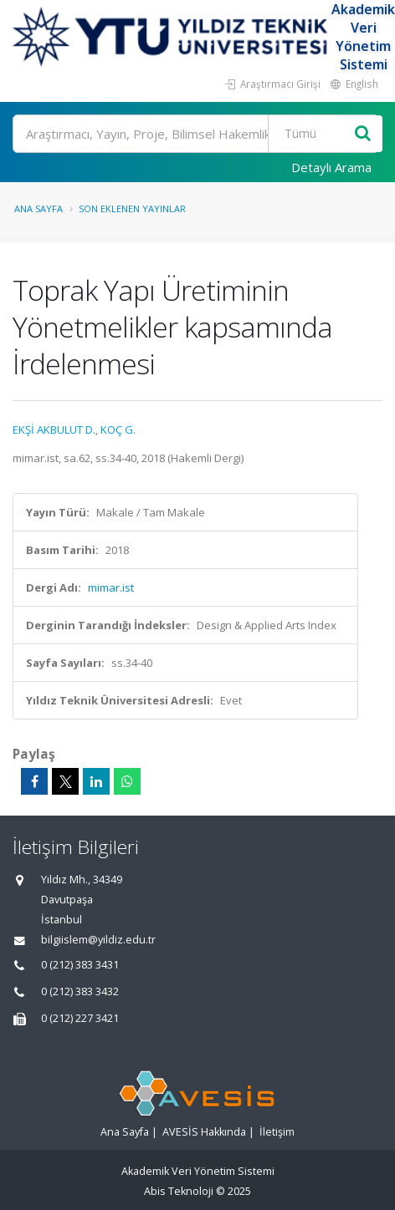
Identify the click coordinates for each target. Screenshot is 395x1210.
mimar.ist (111, 587)
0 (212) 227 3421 (80, 1018)
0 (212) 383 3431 (80, 965)
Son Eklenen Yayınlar (132, 208)
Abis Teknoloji (178, 1191)
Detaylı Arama (331, 167)
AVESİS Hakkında (204, 1132)
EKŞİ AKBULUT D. (54, 429)
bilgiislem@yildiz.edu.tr (98, 940)
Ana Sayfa (38, 208)
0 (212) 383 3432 (80, 991)
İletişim (277, 1132)
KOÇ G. (118, 429)
